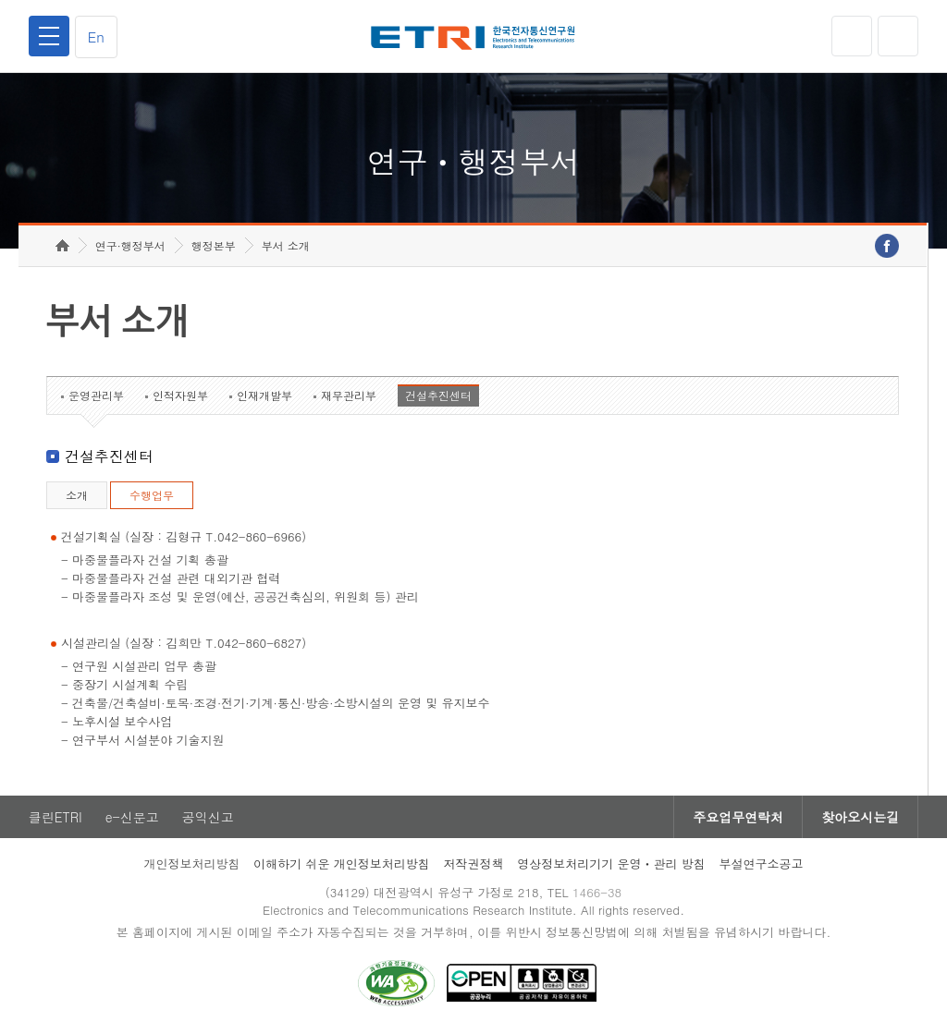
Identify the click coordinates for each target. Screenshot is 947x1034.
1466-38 (596, 892)
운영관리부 (96, 395)
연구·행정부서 (130, 245)
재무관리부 (348, 395)
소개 (77, 495)
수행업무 (151, 495)
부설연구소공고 (761, 863)
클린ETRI (55, 817)
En (96, 36)
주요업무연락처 (738, 817)
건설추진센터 (438, 395)
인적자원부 (180, 395)
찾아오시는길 (860, 817)
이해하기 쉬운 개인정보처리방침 (341, 863)
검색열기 (898, 36)
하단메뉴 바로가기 (0, 0)
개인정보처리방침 (191, 863)
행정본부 (213, 245)
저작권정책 (473, 863)
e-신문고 (132, 817)
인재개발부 (264, 395)
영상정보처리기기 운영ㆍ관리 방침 (611, 863)
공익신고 (208, 817)
